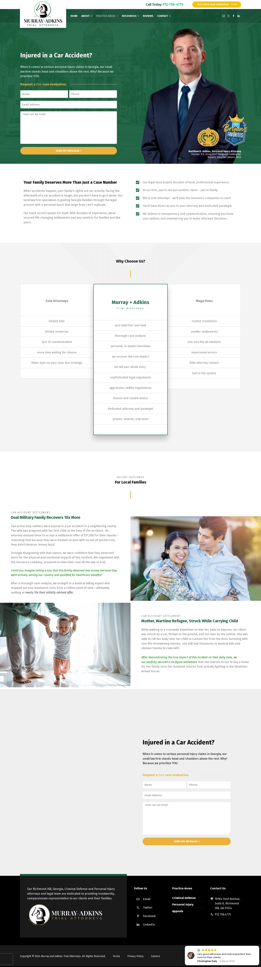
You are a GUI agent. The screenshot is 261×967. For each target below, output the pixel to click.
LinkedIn (149, 924)
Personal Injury (182, 904)
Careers (155, 956)
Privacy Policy (135, 956)
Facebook (149, 916)
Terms (116, 956)
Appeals (177, 911)
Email (146, 899)
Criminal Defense (184, 898)
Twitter (147, 907)
